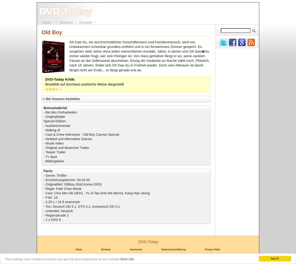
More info (127, 259)
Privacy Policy (212, 249)
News (46, 22)
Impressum (136, 249)
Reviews (66, 22)
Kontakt (86, 22)
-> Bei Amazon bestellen (61, 99)
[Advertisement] (202, 11)
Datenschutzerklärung (173, 249)
